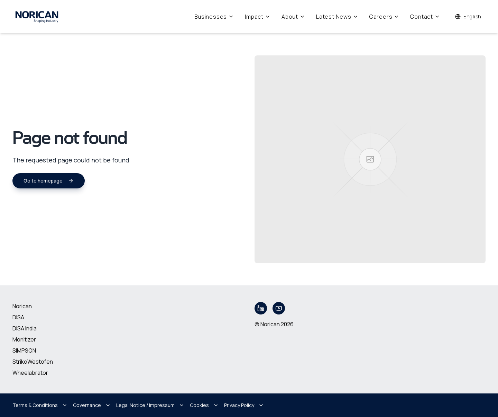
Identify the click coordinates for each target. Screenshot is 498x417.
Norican (22, 306)
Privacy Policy (244, 405)
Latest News (337, 16)
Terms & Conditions (39, 405)
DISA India (24, 328)
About (293, 16)
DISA (18, 317)
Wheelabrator (30, 372)
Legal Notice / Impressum (150, 405)
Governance (92, 405)
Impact (257, 16)
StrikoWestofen (32, 361)
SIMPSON (24, 350)
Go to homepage (49, 180)
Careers (384, 16)
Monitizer (24, 339)
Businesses (214, 16)
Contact (425, 16)
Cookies (204, 405)
